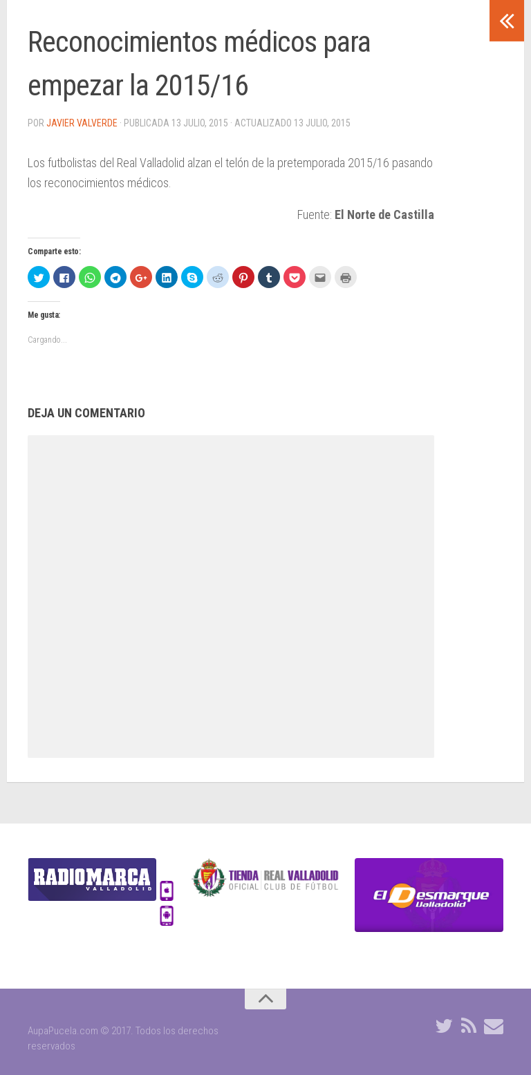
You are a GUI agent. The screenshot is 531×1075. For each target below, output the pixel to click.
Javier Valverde (82, 123)
